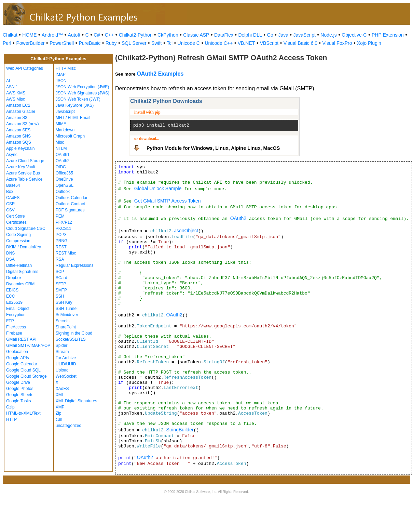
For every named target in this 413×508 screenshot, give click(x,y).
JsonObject (186, 230)
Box (9, 191)
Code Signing (18, 234)
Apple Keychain (20, 148)
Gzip (10, 407)
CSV (10, 210)
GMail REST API (21, 339)
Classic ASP (196, 35)
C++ (109, 35)
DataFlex (223, 35)
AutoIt (74, 35)
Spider (62, 345)
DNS (10, 253)
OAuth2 (63, 160)
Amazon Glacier (20, 111)
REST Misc (66, 253)
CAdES (12, 197)
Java (283, 35)
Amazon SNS (18, 136)
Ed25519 (14, 302)
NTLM (61, 148)
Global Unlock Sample (158, 188)
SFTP (61, 284)
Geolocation (17, 351)
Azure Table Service (24, 179)
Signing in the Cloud (74, 333)
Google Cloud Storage (26, 376)
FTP (10, 320)
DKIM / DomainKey (23, 247)
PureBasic (90, 43)
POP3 (61, 234)
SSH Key (64, 302)
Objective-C (354, 35)
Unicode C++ (219, 43)
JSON (61, 80)
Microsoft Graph (70, 136)
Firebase (14, 333)
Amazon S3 (16, 117)
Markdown (65, 130)
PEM (60, 216)
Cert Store (15, 216)
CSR (10, 203)
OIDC (61, 167)
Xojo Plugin (369, 43)
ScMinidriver (67, 314)
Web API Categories (24, 68)
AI (8, 80)
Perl (7, 43)
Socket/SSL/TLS (71, 339)
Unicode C (189, 43)
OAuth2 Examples (160, 74)
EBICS (12, 290)
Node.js (328, 35)
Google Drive (18, 382)
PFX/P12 (64, 222)
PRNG (62, 240)
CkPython (167, 35)
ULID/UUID (66, 364)
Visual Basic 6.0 (300, 43)
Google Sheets (19, 394)
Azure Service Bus (23, 173)
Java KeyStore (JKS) (75, 105)
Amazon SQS (18, 142)
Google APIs (17, 357)
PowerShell (62, 43)
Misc (60, 142)
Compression (18, 240)
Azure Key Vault (20, 167)
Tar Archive (66, 357)
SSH (60, 296)
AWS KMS (15, 93)
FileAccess (16, 327)
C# (97, 35)
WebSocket (66, 376)
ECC (10, 296)
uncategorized (68, 425)
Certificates (16, 222)
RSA (60, 259)
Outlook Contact (70, 203)
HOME (29, 35)
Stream (62, 351)
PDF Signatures (70, 210)
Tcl (170, 43)
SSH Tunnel (67, 308)
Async (11, 154)
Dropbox (14, 277)
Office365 (64, 173)
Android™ (52, 35)
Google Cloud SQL (23, 370)
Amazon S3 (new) (22, 123)
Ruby (111, 43)
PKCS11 (63, 228)
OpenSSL (64, 185)
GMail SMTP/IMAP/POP (28, 345)
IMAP (61, 74)
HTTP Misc (66, 68)
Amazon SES (18, 130)
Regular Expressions (75, 265)
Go (270, 35)
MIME (61, 123)
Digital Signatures (22, 271)
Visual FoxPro (337, 43)
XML (60, 394)
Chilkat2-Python (136, 35)
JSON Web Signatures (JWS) (82, 93)
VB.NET (246, 43)
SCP (60, 271)
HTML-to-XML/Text (23, 413)
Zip (58, 413)
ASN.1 (12, 86)
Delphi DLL (250, 35)
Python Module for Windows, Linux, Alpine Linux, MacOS (213, 148)
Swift (156, 43)
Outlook (63, 191)
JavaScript (304, 35)
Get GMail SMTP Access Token (167, 201)
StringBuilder (179, 429)
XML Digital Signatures (76, 401)
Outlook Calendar (71, 197)
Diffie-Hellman (19, 265)
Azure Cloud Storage (25, 160)
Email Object (17, 308)
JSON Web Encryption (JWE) (82, 86)
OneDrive (64, 179)
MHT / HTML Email (73, 117)
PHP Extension (388, 35)
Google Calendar (21, 364)
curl (59, 419)
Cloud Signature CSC (25, 228)
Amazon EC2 (18, 105)
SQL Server (134, 43)
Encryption (16, 314)
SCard (61, 277)
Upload (62, 370)
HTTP (11, 419)
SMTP (61, 290)
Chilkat (10, 35)
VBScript (269, 43)
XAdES (62, 388)
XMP (60, 407)
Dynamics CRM (20, 284)
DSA (10, 259)
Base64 (13, 185)
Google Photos (19, 388)
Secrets (63, 320)
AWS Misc (15, 99)
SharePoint (66, 327)
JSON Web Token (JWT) (78, 99)
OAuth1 (63, 154)
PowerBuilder (30, 43)
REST (61, 247)
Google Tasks (18, 401)
